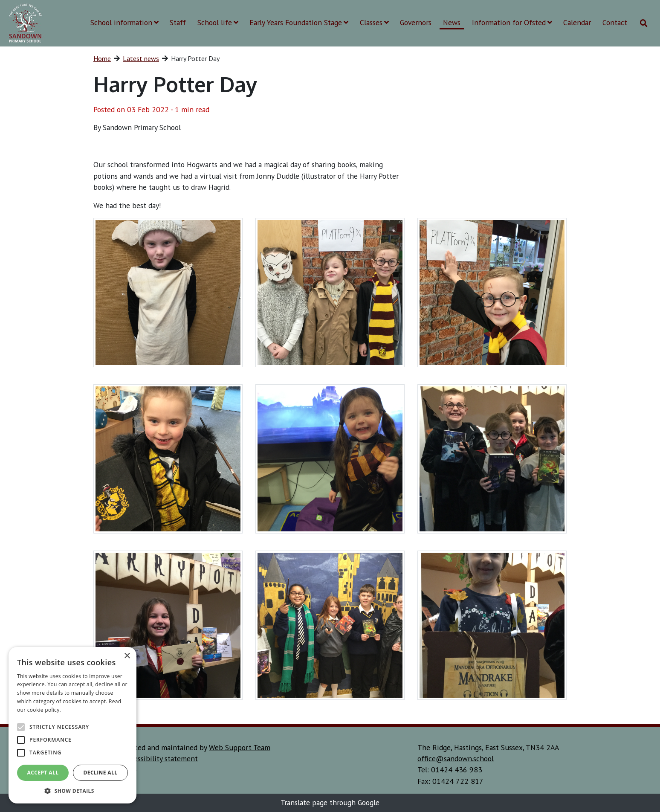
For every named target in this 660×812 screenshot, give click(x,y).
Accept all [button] (43, 772)
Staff (178, 22)
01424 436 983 (456, 769)
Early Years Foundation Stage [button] (298, 22)
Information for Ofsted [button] (512, 22)
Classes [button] (374, 22)
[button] (72, 790)
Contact (614, 22)
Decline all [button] (101, 772)
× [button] (127, 656)
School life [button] (217, 22)
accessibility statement (161, 758)
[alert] (72, 725)
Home (102, 58)
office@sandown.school (455, 758)
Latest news (141, 58)
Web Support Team (239, 747)
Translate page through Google (330, 802)
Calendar (577, 22)
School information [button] (124, 22)
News (451, 22)
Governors (415, 22)
